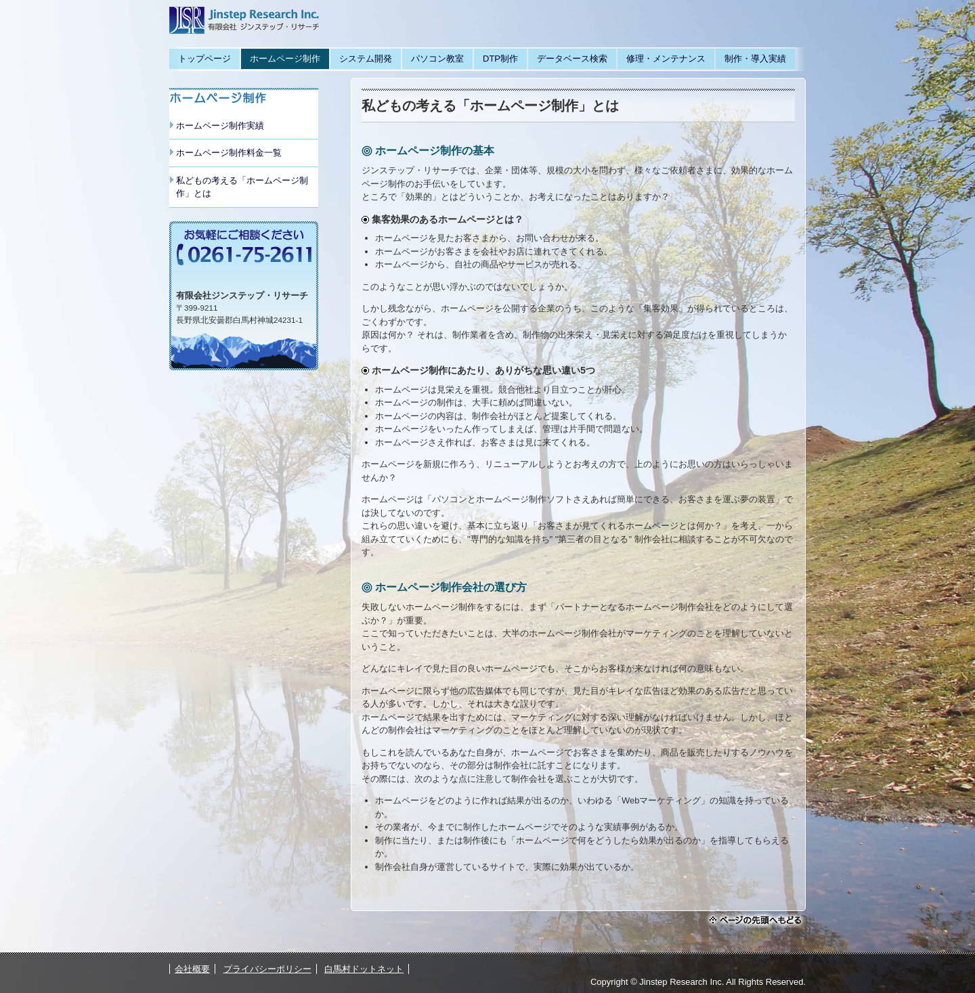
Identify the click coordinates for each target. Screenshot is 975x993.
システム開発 (365, 58)
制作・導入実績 (755, 58)
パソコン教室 (437, 58)
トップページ (204, 58)
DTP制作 (500, 58)
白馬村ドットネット (364, 969)
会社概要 (192, 969)
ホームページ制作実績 (220, 125)
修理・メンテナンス (666, 58)
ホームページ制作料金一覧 (229, 153)
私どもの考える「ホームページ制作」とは (242, 187)
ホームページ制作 (285, 58)
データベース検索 (572, 58)
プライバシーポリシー (267, 969)
